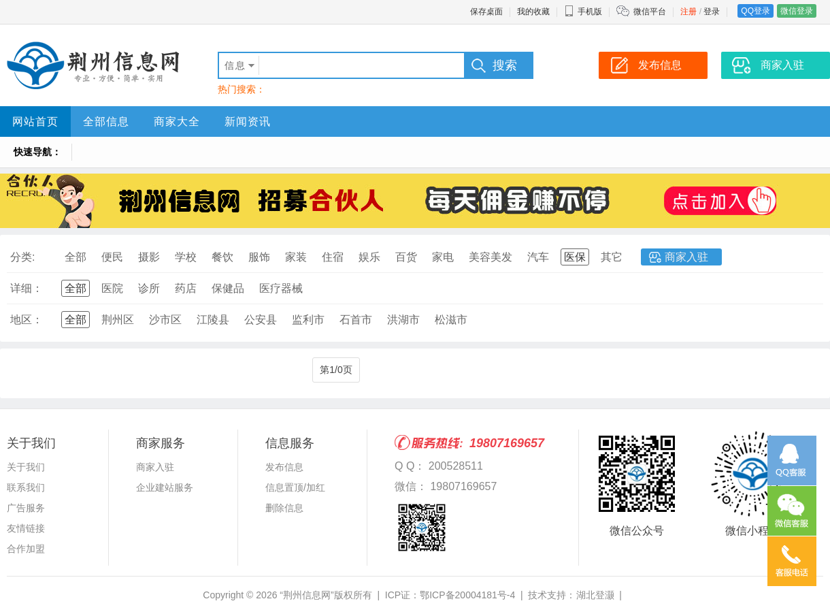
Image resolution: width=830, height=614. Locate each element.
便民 (112, 257)
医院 (112, 288)
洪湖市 (403, 319)
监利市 (308, 319)
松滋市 (451, 319)
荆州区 (117, 319)
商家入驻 (686, 257)
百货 (406, 257)
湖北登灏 (595, 594)
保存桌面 (486, 11)
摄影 (149, 257)
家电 (443, 257)
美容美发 (490, 257)
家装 (296, 257)
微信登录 (796, 11)
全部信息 (106, 121)
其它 (611, 257)
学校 (186, 257)
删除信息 (284, 507)
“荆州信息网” (306, 594)
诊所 (149, 288)
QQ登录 (755, 11)
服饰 (259, 257)
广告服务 (26, 507)
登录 (711, 11)
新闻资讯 (248, 121)
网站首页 (35, 121)
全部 (75, 257)
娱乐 (369, 257)
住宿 (333, 257)
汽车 (538, 257)
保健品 (228, 288)
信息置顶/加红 (295, 487)
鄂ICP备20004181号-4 (467, 594)
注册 (688, 11)
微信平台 (649, 11)
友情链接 (26, 528)
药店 (186, 288)
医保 (575, 257)
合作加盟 (26, 548)
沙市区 (165, 319)
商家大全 (177, 121)
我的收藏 (533, 11)
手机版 (583, 11)
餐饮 (222, 257)
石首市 (355, 319)
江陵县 (213, 319)
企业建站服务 (164, 487)
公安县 (260, 319)
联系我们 (26, 487)
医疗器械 (281, 288)
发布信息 (284, 467)
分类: (22, 257)
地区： (26, 319)
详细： (26, 288)
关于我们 (26, 467)
